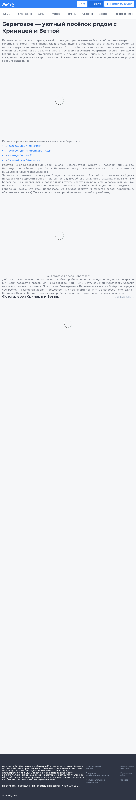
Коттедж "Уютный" (19, 155)
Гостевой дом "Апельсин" (24, 160)
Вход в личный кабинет (93, 767)
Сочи (41, 13)
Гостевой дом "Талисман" (24, 145)
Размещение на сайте (127, 767)
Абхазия (87, 13)
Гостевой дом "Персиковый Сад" (29, 150)
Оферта (124, 780)
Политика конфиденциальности (97, 774)
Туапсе (55, 13)
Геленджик (24, 13)
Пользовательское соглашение (95, 781)
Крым (7, 13)
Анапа (103, 13)
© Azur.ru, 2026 (9, 796)
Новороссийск (123, 13)
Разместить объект (126, 774)
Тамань (71, 13)
